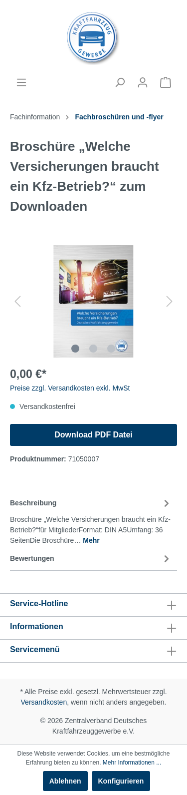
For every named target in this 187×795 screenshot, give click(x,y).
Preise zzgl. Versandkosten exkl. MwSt (70, 388)
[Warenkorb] (165, 82)
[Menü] (21, 82)
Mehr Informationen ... (132, 762)
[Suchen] (119, 82)
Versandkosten (44, 702)
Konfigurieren (121, 781)
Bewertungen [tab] (91, 559)
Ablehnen (65, 781)
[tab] (91, 520)
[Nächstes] (169, 301)
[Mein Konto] (142, 82)
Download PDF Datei (93, 434)
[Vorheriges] (17, 301)
